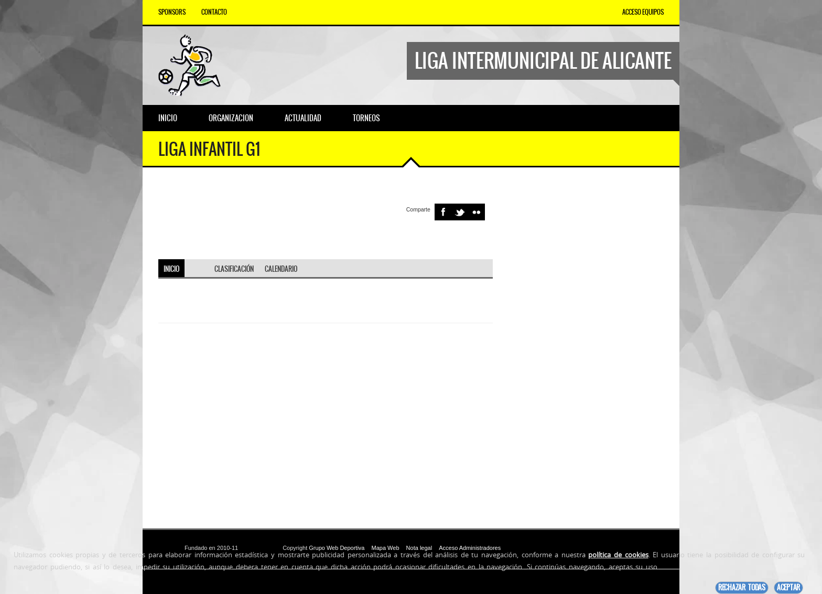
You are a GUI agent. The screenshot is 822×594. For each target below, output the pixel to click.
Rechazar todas (741, 587)
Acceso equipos (643, 12)
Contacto (214, 12)
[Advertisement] (586, 347)
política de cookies (618, 554)
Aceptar (788, 587)
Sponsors (172, 12)
